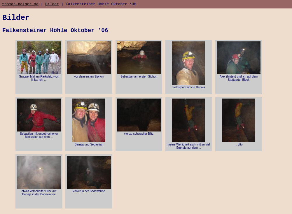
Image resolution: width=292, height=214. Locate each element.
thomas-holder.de (20, 4)
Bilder (52, 4)
